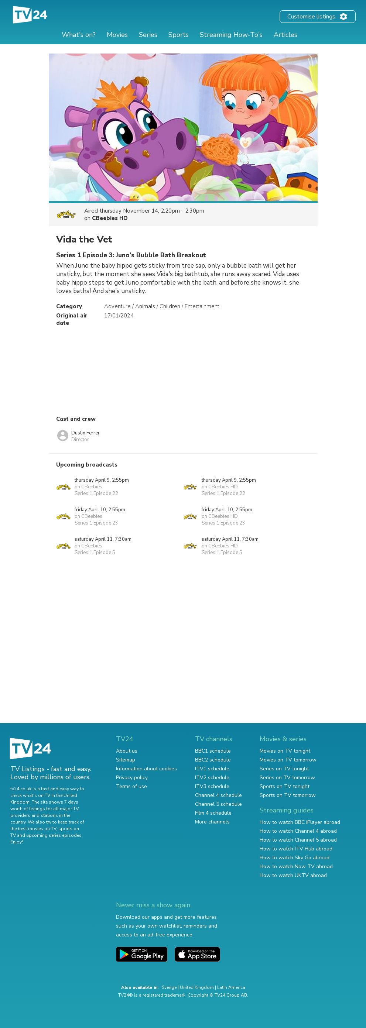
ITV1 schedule (212, 768)
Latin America (231, 987)
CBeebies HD (110, 218)
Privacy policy (132, 777)
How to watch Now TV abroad (296, 866)
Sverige (169, 987)
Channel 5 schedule (218, 804)
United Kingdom (197, 987)
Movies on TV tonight (285, 750)
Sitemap (125, 759)
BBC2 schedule (213, 759)
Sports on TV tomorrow (288, 795)
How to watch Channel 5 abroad (298, 839)
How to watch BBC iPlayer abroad (300, 822)
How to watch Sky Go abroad (294, 857)
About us (126, 750)
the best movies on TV (33, 829)
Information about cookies (146, 768)
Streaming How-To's (231, 34)
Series (148, 34)
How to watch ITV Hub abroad (296, 848)
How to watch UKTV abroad (293, 875)
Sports (178, 34)
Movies (117, 34)
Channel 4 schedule (218, 795)
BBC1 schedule (213, 750)
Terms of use (131, 786)
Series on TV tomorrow (287, 777)
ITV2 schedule (212, 777)
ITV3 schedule (212, 786)
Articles (285, 34)
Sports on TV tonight (284, 786)
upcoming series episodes (54, 835)
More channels (212, 821)
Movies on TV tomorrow (288, 759)
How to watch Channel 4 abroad (298, 831)
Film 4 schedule (213, 812)
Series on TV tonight (284, 768)
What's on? (79, 34)
